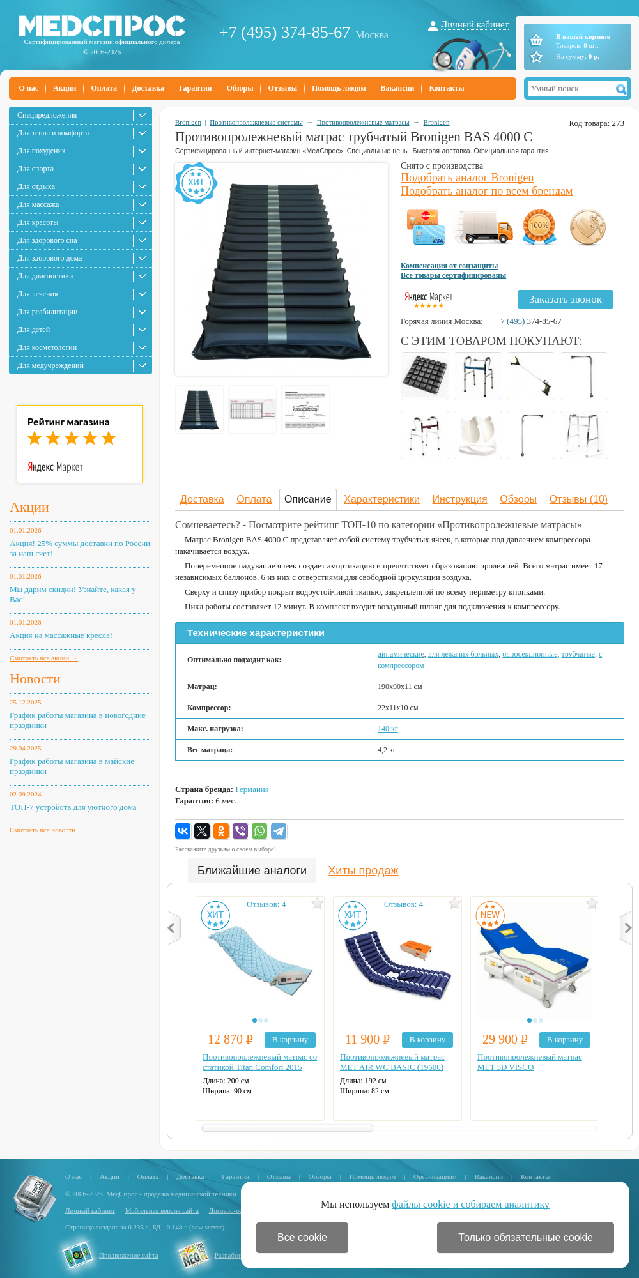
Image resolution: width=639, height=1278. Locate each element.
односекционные (529, 654)
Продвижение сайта (128, 1255)
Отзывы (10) (579, 499)
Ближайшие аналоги (252, 870)
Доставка (148, 88)
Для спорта (35, 168)
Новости (35, 679)
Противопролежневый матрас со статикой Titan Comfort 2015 (260, 1062)
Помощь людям (339, 88)
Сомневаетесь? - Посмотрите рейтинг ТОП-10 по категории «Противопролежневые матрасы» (378, 524)
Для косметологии (47, 347)
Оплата (104, 88)
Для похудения (41, 150)
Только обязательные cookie (525, 1237)
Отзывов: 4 (266, 904)
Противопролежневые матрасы (363, 122)
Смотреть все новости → (47, 829)
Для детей (33, 329)
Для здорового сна (47, 240)
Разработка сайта (240, 1255)
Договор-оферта (233, 1210)
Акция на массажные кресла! (61, 635)
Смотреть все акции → (44, 658)
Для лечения (37, 293)
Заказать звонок (565, 299)
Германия (251, 789)
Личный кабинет (475, 24)
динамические (401, 654)
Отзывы (282, 88)
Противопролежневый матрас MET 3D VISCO (529, 1062)
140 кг (388, 728)
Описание (308, 499)
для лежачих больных (463, 654)
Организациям (435, 1176)
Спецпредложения (47, 114)
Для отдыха (36, 186)
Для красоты (37, 222)
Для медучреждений (50, 365)
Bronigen (188, 122)
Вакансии (398, 88)
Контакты (446, 88)
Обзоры (239, 88)
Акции (64, 88)
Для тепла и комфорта (53, 132)
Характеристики (382, 499)
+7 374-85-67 (529, 321)
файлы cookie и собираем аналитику (471, 1204)
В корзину (290, 1039)
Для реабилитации (47, 311)
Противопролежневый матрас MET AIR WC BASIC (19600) (392, 1062)
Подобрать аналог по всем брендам (487, 191)
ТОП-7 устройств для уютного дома (73, 807)
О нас (29, 88)
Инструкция (460, 499)
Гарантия (195, 88)
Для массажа (38, 204)
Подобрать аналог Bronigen (467, 177)
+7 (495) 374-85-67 (284, 32)
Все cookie (302, 1237)
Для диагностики (45, 275)
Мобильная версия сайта (162, 1210)
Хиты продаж (363, 870)
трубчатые (577, 654)
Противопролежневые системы (256, 122)
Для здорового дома (49, 258)
